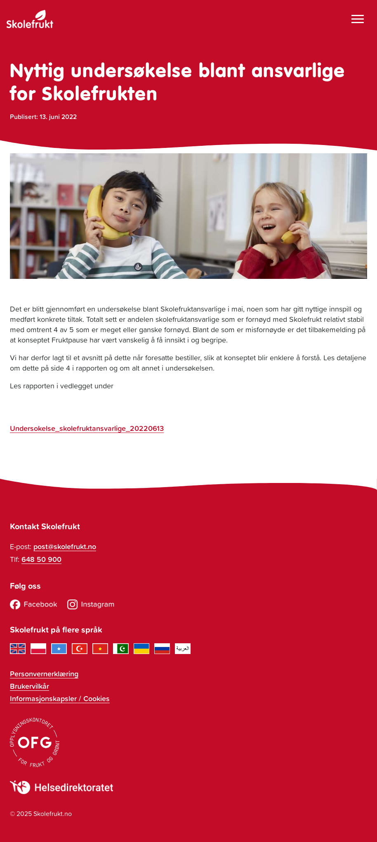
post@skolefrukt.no (64, 546)
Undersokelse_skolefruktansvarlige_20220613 (87, 428)
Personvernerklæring (44, 673)
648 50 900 (41, 559)
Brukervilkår (29, 685)
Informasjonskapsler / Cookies (60, 698)
